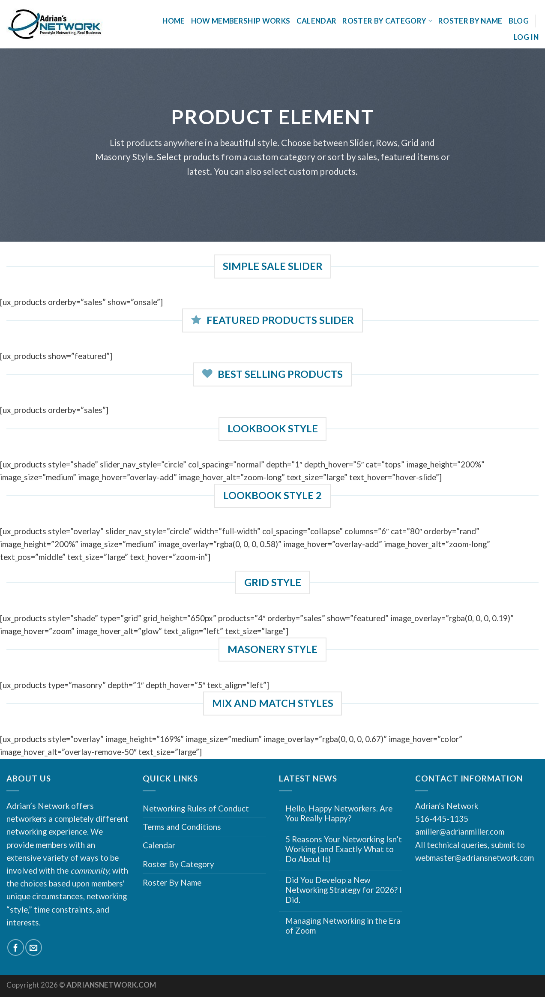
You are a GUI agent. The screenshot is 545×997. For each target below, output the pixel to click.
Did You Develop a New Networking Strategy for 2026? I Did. (343, 889)
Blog (519, 20)
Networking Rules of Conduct (196, 808)
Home (173, 20)
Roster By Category (387, 20)
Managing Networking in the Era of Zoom (343, 925)
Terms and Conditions (182, 827)
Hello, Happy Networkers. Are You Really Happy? (338, 813)
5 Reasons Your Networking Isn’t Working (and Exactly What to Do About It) (343, 849)
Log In (526, 37)
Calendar (316, 20)
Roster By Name (470, 20)
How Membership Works (240, 20)
